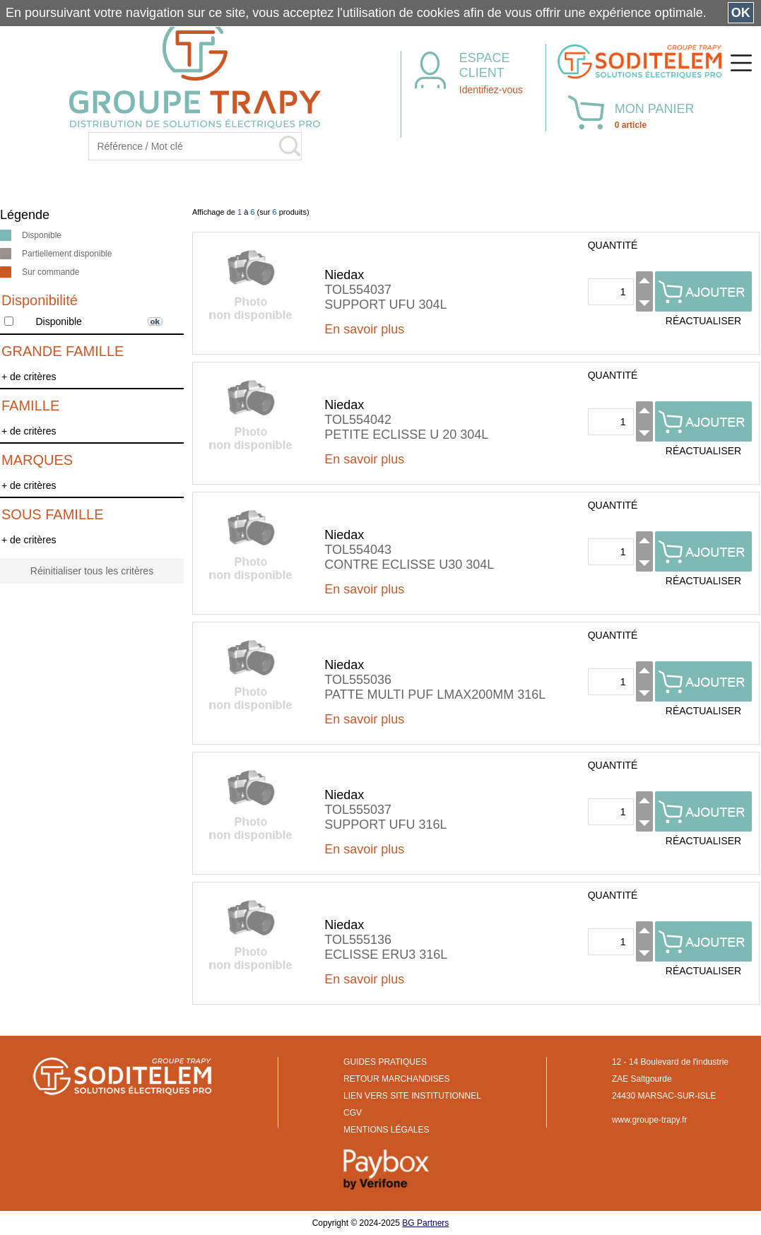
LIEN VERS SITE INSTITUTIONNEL (412, 1096)
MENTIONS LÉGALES (386, 1130)
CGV (352, 1113)
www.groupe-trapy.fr (649, 1120)
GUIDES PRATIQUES (385, 1062)
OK (740, 13)
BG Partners (425, 1223)
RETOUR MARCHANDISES (396, 1079)
